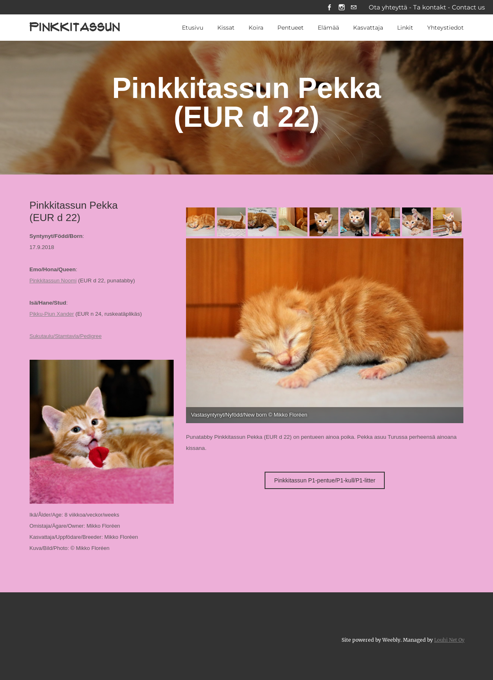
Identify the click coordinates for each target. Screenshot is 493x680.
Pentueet (290, 28)
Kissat (226, 28)
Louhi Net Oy (448, 640)
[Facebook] (328, 7)
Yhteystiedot (445, 28)
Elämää (328, 28)
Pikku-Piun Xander (53, 315)
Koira (256, 28)
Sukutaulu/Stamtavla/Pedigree (67, 337)
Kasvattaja (368, 28)
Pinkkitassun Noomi (54, 281)
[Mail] (353, 7)
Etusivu (192, 28)
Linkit (405, 28)
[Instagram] (340, 7)
